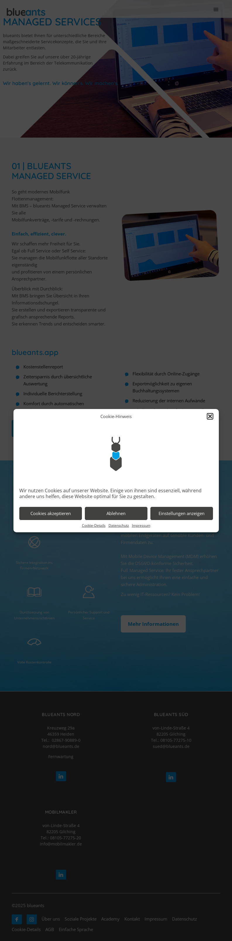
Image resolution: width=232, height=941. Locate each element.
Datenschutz (119, 525)
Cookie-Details (94, 525)
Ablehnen (116, 513)
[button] (210, 416)
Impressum (141, 525)
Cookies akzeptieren (50, 513)
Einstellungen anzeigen (181, 513)
